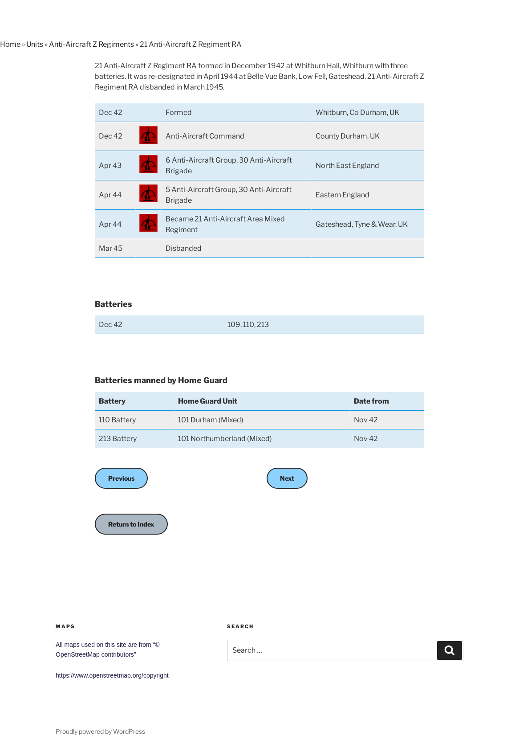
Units (34, 44)
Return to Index (131, 524)
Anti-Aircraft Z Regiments (91, 44)
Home (10, 44)
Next (287, 478)
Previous (121, 478)
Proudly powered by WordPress (100, 731)
